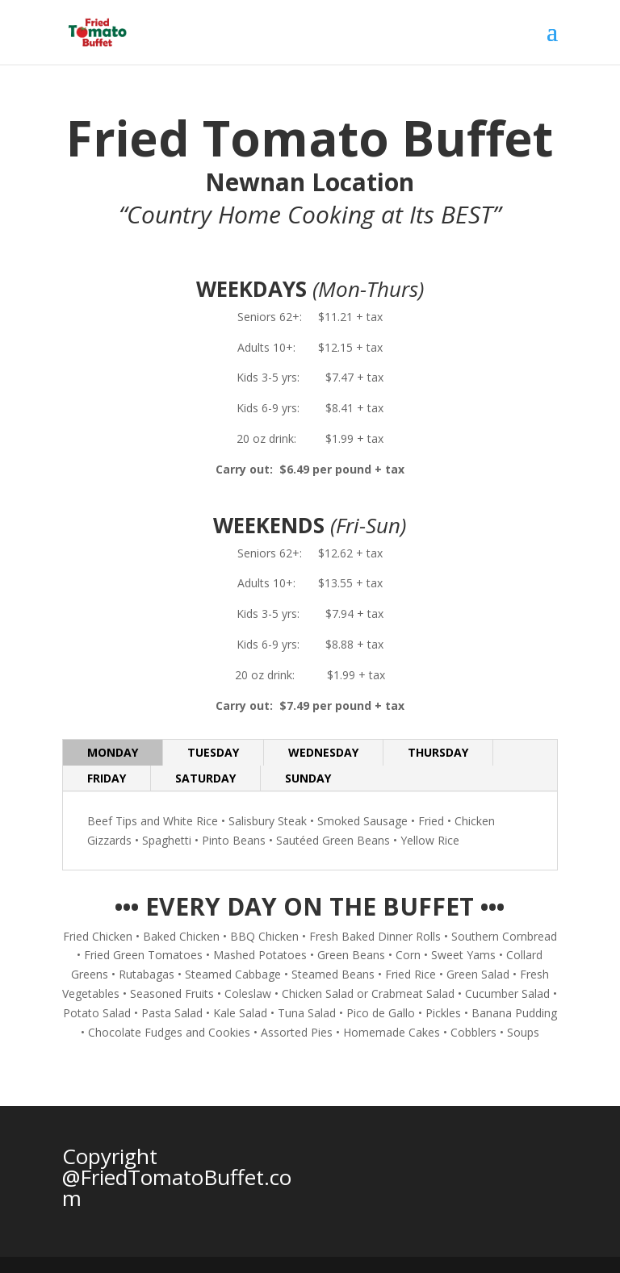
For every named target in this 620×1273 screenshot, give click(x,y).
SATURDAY (205, 778)
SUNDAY (308, 778)
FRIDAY (106, 778)
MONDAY (112, 752)
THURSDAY (438, 752)
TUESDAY (213, 752)
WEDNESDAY (323, 752)
